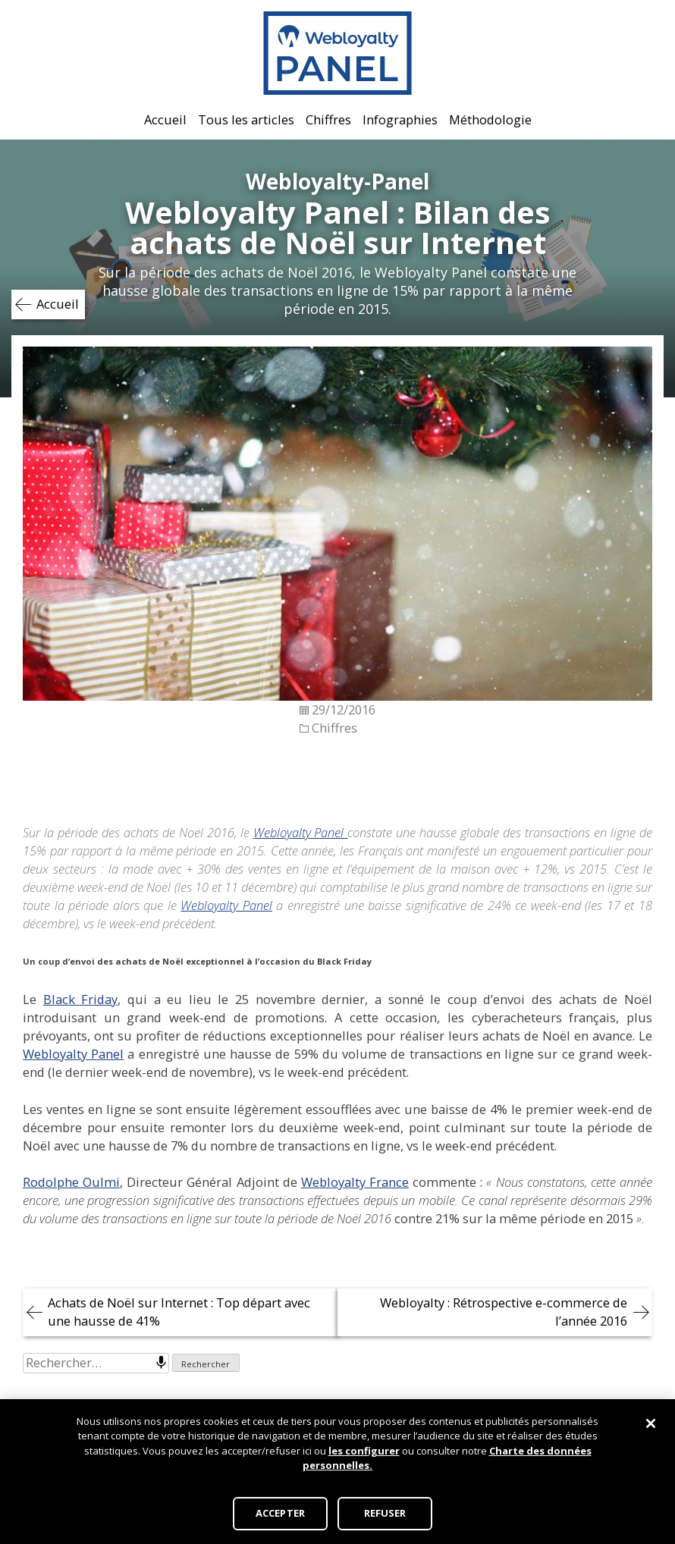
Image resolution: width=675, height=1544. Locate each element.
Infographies (400, 119)
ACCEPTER (280, 1513)
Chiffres (328, 119)
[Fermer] (650, 1423)
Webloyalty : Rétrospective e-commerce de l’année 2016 (503, 1311)
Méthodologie (490, 119)
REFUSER (385, 1513)
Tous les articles (246, 119)
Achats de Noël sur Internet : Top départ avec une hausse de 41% (179, 1311)
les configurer (364, 1451)
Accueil (165, 119)
